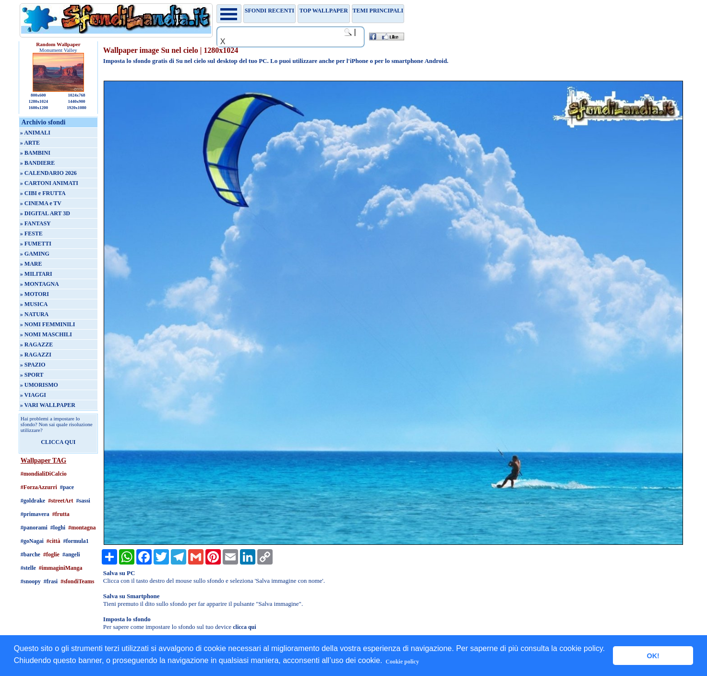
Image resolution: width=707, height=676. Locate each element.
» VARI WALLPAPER (47, 405)
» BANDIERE (37, 163)
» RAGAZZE (36, 344)
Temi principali (378, 10)
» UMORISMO (39, 384)
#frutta (61, 514)
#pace (67, 487)
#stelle (28, 568)
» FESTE (31, 233)
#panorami (34, 527)
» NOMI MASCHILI (46, 334)
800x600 (38, 95)
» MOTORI (34, 294)
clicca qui (244, 627)
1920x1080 (76, 107)
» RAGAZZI (35, 354)
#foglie (51, 554)
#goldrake (33, 500)
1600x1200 (38, 107)
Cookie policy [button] (402, 661)
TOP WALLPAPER (324, 10)
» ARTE (30, 142)
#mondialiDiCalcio (44, 473)
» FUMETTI (35, 243)
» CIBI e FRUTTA (43, 193)
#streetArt (60, 500)
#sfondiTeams (77, 581)
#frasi (51, 581)
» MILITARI (36, 273)
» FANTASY (35, 223)
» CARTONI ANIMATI (49, 183)
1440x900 (76, 101)
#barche (30, 554)
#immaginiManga (61, 568)
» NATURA (34, 314)
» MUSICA (34, 304)
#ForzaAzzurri (39, 487)
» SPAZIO (33, 364)
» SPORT (32, 374)
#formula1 (75, 541)
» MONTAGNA (39, 284)
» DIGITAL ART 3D (45, 213)
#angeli (71, 554)
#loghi (57, 527)
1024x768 (76, 95)
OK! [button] (653, 656)
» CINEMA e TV (40, 203)
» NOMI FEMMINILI (47, 324)
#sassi (83, 500)
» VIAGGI (33, 395)
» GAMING (34, 253)
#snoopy (31, 581)
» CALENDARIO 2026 (48, 173)
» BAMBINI (35, 152)
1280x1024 (38, 101)
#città (53, 541)
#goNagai (32, 541)
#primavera (35, 514)
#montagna (82, 527)
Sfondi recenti (269, 10)
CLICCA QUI (58, 442)
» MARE (31, 263)
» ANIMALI (35, 132)
